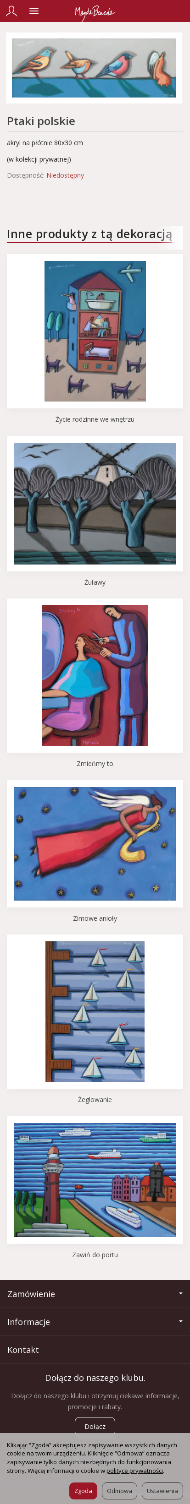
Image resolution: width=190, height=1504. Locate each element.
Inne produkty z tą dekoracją (90, 233)
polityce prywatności (134, 1470)
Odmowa (119, 1491)
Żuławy (95, 582)
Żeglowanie (95, 1099)
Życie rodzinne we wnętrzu (95, 419)
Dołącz (95, 1426)
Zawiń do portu (95, 1254)
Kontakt (23, 1349)
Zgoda (83, 1491)
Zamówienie (95, 1293)
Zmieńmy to (95, 763)
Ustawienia (162, 1491)
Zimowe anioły (95, 918)
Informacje (95, 1321)
